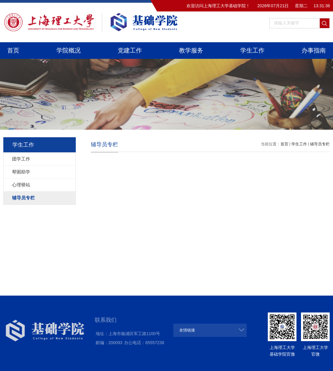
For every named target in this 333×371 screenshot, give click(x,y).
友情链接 (187, 330)
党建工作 (130, 50)
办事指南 (314, 50)
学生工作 (252, 50)
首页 (13, 50)
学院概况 (68, 50)
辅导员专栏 (320, 144)
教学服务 (191, 50)
